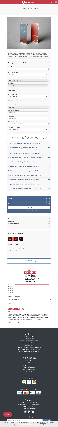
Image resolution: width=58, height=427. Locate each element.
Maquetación (11, 116)
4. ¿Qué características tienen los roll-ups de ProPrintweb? (29, 158)
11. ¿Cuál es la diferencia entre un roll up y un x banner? (29, 188)
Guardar (32, 214)
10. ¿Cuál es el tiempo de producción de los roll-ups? (29, 184)
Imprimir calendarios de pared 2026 (29, 351)
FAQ (29, 364)
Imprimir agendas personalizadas (29, 340)
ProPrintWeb (31, 406)
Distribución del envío (14, 127)
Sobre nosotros (29, 360)
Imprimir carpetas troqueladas (29, 344)
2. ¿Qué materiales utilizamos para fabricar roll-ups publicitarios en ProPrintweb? (29, 148)
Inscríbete (47, 420)
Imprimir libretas (29, 338)
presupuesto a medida (29, 261)
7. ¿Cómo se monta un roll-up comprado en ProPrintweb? (29, 171)
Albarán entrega (12, 121)
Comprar (29, 207)
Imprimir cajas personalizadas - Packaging (29, 347)
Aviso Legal (29, 371)
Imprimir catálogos (29, 336)
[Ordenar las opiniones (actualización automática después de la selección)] (30, 299)
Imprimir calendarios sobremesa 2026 (29, 349)
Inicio (24, 11)
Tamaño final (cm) (13, 72)
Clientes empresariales (29, 366)
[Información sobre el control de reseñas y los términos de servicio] (38, 278)
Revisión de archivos (13, 110)
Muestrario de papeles (16, 253)
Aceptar (43, 425)
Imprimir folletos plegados (29, 342)
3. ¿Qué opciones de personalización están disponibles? (29, 153)
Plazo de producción (13, 105)
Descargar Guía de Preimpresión (19, 251)
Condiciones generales (29, 367)
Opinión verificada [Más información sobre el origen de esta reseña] (14, 311)
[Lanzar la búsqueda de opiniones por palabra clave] (51, 303)
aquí (37, 425)
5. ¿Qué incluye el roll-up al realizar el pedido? (29, 162)
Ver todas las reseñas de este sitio (30, 281)
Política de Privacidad (29, 369)
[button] (8, 33)
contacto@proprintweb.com (29, 408)
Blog (29, 362)
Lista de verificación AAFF (17, 249)
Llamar (8, 414)
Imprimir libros (29, 345)
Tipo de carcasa (12, 94)
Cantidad (10, 67)
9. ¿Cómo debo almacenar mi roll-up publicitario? (29, 179)
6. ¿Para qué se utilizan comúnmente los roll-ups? (29, 166)
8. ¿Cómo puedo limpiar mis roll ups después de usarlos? (29, 175)
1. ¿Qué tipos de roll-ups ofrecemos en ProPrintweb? (29, 143)
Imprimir (26, 214)
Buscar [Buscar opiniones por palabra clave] (29, 303)
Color (9, 78)
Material (10, 83)
